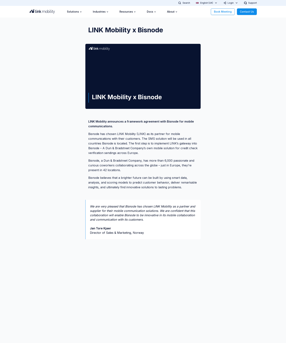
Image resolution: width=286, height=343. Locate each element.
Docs (151, 11)
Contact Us (247, 11)
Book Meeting (223, 11)
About (172, 11)
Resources (127, 11)
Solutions (74, 11)
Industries (101, 11)
